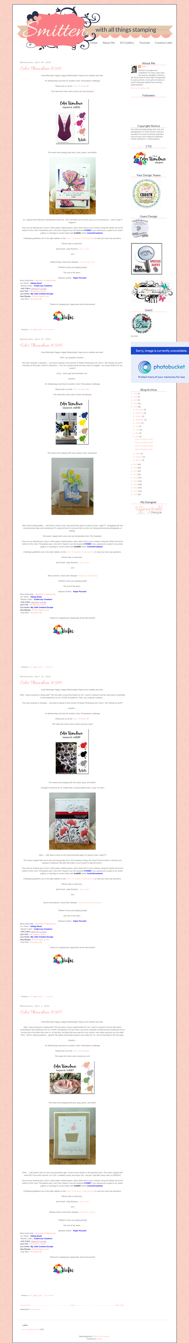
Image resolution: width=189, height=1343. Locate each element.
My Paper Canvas (87, 1212)
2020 (135, 407)
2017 (135, 471)
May (137, 433)
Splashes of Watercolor (45, 280)
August (138, 423)
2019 (135, 464)
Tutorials (144, 42)
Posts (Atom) (35, 1309)
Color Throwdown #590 (41, 345)
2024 (135, 393)
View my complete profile (140, 88)
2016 (135, 474)
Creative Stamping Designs (90, 903)
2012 (135, 488)
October (138, 416)
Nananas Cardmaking (88, 576)
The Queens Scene (37, 291)
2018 (135, 468)
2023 (135, 397)
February (139, 457)
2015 (135, 478)
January (138, 460)
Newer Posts (25, 1305)
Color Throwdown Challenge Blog (80, 238)
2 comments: (49, 667)
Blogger (99, 1339)
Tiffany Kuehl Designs (101, 1336)
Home (94, 42)
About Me (109, 42)
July (137, 426)
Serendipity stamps (32, 1329)
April (137, 436)
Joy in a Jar (84, 249)
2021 (135, 403)
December (139, 410)
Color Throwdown (80, 86)
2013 (135, 484)
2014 (135, 481)
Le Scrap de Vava (87, 262)
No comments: (49, 329)
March (138, 454)
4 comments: (49, 996)
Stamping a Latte (38, 288)
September (139, 420)
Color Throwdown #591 (40, 69)
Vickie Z (144, 67)
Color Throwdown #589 (41, 683)
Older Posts (119, 1305)
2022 (135, 400)
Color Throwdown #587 (40, 1012)
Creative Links (163, 42)
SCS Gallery (127, 42)
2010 (135, 494)
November (139, 413)
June (137, 430)
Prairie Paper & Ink (40, 296)
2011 (135, 491)
